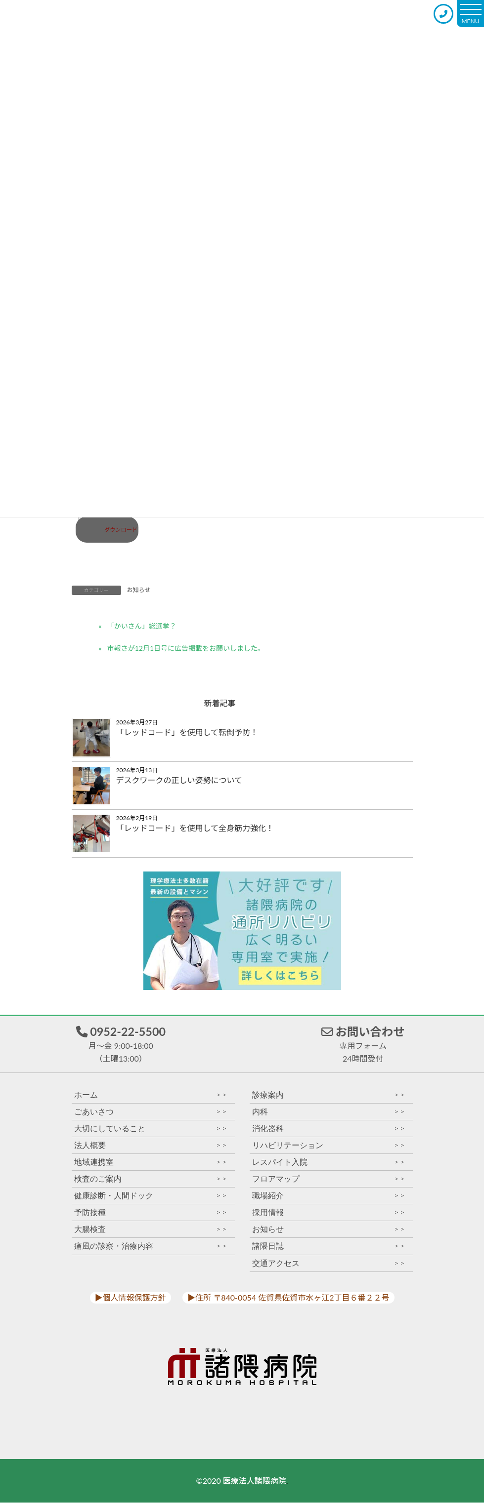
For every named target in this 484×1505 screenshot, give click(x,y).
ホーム (150, 1097)
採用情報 (328, 1215)
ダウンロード (120, 529)
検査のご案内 (150, 1182)
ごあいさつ (150, 1114)
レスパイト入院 (328, 1164)
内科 (328, 1114)
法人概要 (150, 1147)
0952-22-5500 (121, 1045)
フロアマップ (328, 1182)
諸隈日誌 (328, 1249)
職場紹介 (328, 1198)
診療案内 (328, 1097)
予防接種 (150, 1215)
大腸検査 (150, 1232)
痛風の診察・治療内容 (150, 1249)
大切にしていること (150, 1131)
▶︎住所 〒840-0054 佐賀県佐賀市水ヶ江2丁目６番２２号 (288, 1300)
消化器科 (328, 1131)
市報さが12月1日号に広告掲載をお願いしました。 (185, 648)
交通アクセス (328, 1265)
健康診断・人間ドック (150, 1198)
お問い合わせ (362, 1045)
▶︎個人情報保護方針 (130, 1300)
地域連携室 (150, 1164)
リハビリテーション (328, 1147)
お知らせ (139, 590)
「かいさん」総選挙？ (141, 626)
